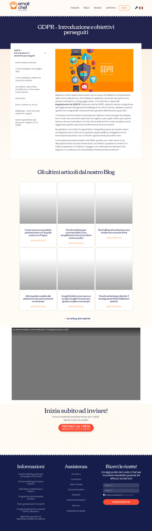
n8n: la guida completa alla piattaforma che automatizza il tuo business (38, 298)
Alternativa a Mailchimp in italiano (31, 490)
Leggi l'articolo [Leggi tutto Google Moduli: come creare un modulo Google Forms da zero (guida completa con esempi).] (76, 306)
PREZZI (86, 7)
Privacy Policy (127, 495)
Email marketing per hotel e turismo (30, 482)
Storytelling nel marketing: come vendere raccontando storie (114, 231)
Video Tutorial (76, 484)
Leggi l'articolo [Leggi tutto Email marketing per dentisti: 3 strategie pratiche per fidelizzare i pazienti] (114, 306)
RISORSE (97, 7)
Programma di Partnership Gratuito (31, 497)
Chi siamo (76, 474)
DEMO (124, 7)
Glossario (76, 494)
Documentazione (76, 489)
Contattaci (76, 479)
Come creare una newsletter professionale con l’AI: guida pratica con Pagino (38, 232)
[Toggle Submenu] (42, 53)
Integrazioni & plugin (76, 510)
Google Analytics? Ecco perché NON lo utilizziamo (31, 510)
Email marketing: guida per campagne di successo (30, 475)
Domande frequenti (76, 500)
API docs (76, 505)
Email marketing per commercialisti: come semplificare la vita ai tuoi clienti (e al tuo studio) (76, 233)
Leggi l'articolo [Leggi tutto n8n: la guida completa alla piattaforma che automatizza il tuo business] (38, 306)
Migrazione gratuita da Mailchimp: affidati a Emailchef (31, 517)
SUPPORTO (111, 7)
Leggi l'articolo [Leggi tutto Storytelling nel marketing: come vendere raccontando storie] (114, 237)
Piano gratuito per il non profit (30, 504)
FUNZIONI (75, 7)
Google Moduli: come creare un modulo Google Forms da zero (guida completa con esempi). (76, 298)
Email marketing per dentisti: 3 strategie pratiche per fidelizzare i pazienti (114, 298)
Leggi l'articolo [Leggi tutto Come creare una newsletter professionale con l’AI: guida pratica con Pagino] (38, 240)
